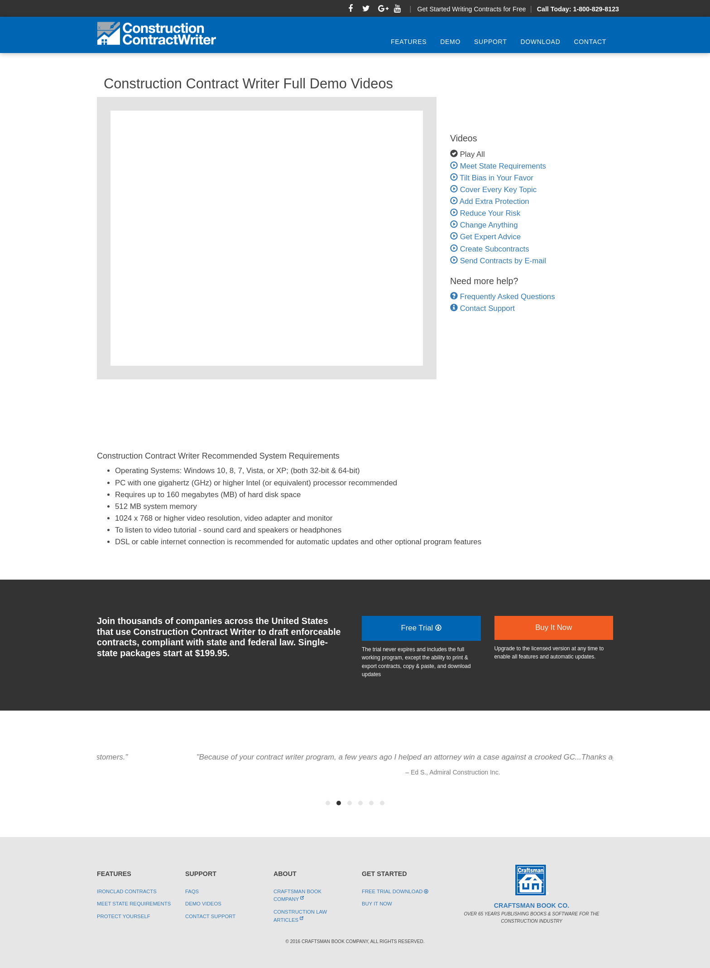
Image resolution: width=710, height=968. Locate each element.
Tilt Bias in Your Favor (491, 178)
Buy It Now (553, 627)
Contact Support (487, 308)
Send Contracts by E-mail (498, 261)
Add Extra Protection (489, 201)
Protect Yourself (123, 916)
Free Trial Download (395, 891)
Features (409, 41)
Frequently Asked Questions (507, 296)
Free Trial (421, 628)
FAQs (192, 891)
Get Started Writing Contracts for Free (471, 9)
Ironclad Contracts (127, 891)
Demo (450, 41)
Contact (590, 41)
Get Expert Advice (485, 236)
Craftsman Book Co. (531, 905)
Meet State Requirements (498, 166)
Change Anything (484, 225)
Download (540, 41)
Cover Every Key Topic (493, 189)
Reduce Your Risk (485, 213)
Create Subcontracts (489, 249)
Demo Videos (203, 903)
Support (490, 41)
